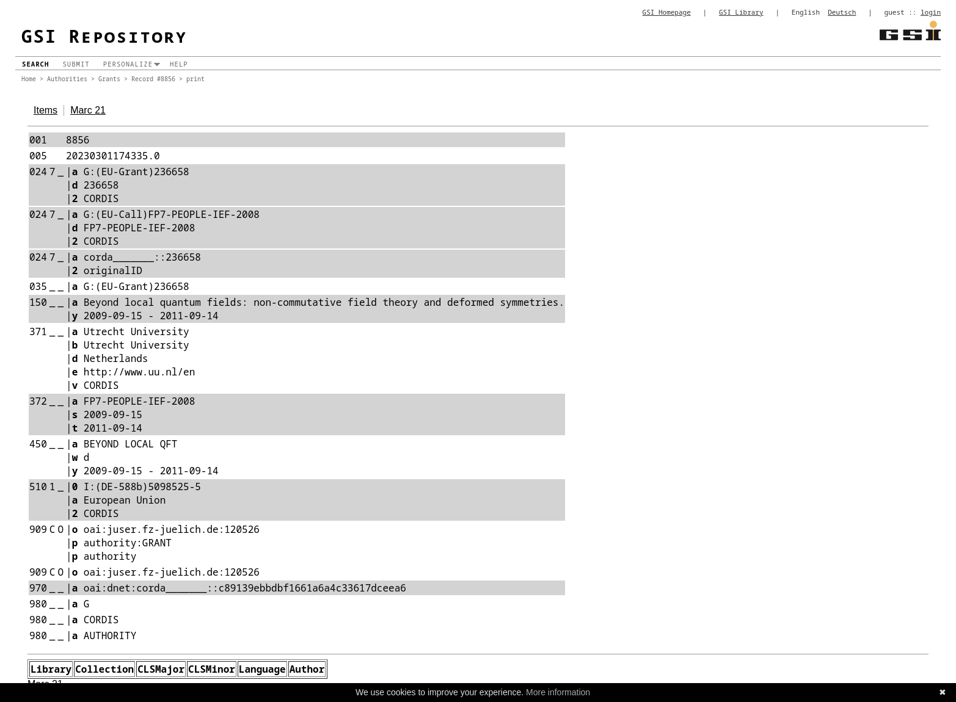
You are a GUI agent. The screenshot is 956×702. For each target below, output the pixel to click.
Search (35, 64)
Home (28, 78)
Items (45, 110)
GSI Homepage (667, 11)
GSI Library (741, 11)
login (931, 11)
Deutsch (842, 11)
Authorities (67, 78)
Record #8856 (153, 78)
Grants (109, 78)
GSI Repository (104, 36)
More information (558, 692)
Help (179, 64)
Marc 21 (88, 110)
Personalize (128, 64)
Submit (75, 64)
